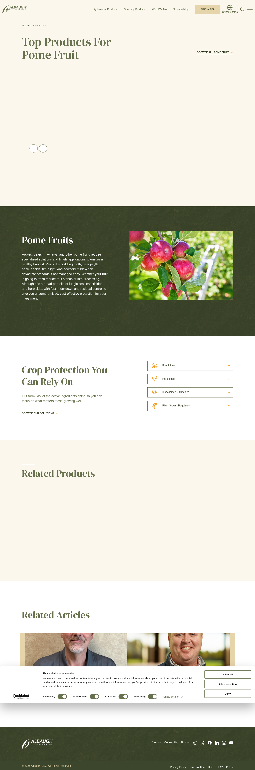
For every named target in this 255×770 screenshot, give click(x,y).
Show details (171, 763)
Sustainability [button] (180, 9)
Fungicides (161, 365)
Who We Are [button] (159, 9)
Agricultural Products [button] (105, 9)
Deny (228, 760)
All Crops (26, 25)
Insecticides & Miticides (168, 392)
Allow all (228, 741)
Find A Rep (208, 9)
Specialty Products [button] (135, 9)
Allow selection (228, 751)
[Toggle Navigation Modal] (250, 9)
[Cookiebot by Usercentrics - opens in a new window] (21, 763)
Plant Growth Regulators (169, 405)
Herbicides (161, 379)
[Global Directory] (230, 9)
